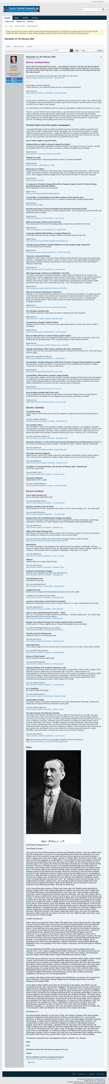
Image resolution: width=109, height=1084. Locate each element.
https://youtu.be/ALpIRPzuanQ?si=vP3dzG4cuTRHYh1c (46, 288)
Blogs (16, 18)
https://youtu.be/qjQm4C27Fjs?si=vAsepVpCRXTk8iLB (46, 307)
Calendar (30, 21)
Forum (11, 26)
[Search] (89, 9)
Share (14, 79)
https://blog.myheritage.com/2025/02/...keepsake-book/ (46, 93)
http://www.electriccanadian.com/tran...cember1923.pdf (46, 485)
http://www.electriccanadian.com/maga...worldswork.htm (46, 421)
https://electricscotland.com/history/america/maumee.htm (47, 541)
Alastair (14, 66)
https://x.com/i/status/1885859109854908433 (42, 194)
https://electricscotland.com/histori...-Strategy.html (44, 575)
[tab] (8, 46)
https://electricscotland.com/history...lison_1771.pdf (45, 556)
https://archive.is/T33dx (34, 205)
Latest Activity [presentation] (18, 46)
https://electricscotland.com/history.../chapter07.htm (45, 567)
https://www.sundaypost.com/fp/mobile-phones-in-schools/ (47, 345)
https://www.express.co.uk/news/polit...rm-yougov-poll (45, 230)
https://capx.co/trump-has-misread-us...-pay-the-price (45, 269)
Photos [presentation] (29, 46)
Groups (35, 18)
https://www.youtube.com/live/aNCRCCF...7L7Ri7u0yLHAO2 (48, 252)
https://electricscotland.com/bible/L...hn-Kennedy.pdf (45, 503)
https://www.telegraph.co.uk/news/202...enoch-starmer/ (46, 332)
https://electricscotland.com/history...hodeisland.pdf (45, 664)
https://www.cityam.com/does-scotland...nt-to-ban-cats (46, 402)
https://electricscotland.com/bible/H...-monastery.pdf (45, 685)
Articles (25, 18)
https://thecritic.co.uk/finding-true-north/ (40, 165)
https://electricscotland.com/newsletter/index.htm (44, 1059)
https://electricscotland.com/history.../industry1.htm (44, 618)
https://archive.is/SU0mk (35, 180)
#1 (101, 57)
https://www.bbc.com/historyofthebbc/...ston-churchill (45, 736)
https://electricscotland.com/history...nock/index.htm (45, 641)
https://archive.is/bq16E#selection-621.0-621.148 (44, 372)
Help (74, 1074)
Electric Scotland (20, 26)
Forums (7, 18)
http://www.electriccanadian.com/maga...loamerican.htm (46, 463)
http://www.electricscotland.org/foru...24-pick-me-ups (45, 474)
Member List (21, 21)
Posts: (12, 75)
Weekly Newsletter (32, 26)
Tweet (14, 81)
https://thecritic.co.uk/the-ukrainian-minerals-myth (44, 319)
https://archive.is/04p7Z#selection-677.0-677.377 (44, 389)
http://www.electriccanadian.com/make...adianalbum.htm (46, 438)
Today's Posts (9, 21)
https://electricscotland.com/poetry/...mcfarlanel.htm (45, 652)
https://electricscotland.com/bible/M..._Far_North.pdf (45, 514)
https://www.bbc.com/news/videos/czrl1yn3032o (43, 154)
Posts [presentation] (8, 46)
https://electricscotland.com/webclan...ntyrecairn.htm (45, 78)
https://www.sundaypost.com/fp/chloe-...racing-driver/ (45, 358)
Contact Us (82, 1074)
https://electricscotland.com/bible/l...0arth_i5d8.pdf (44, 609)
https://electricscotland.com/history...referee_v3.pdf (44, 709)
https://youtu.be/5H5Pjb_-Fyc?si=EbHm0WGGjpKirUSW (46, 741)
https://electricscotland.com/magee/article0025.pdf (44, 630)
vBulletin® (95, 1080)
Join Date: (10, 74)
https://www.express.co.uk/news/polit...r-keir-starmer (45, 218)
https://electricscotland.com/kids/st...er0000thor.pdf (44, 597)
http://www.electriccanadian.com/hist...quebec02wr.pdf (46, 449)
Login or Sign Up (98, 1)
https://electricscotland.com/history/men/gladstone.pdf (46, 696)
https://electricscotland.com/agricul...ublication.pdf (44, 527)
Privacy (92, 1074)
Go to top (100, 1074)
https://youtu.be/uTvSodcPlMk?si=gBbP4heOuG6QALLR (47, 241)
